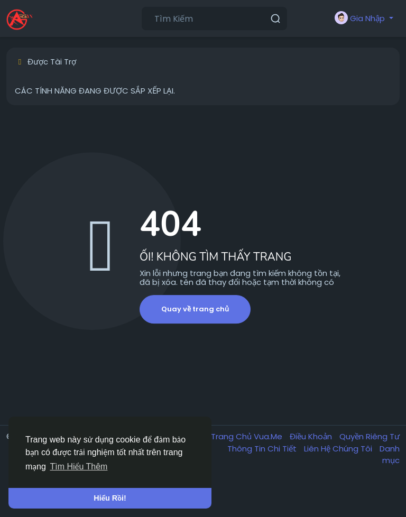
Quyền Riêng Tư (369, 436)
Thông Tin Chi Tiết (263, 448)
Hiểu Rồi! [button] (110, 498)
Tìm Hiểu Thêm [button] (78, 466)
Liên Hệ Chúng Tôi (339, 448)
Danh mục (390, 454)
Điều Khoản (312, 436)
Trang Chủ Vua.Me (247, 436)
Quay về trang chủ (195, 309)
